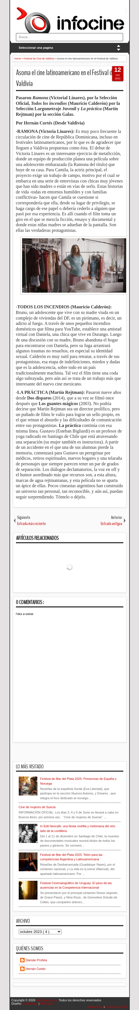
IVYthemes (31, 1003)
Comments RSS (117, 1007)
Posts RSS (95, 1007)
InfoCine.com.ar (47, 1000)
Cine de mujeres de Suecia (37, 807)
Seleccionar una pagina (36, 47)
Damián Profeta (36, 960)
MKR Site (46, 1003)
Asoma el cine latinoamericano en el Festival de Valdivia (65, 78)
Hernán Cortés (36, 968)
